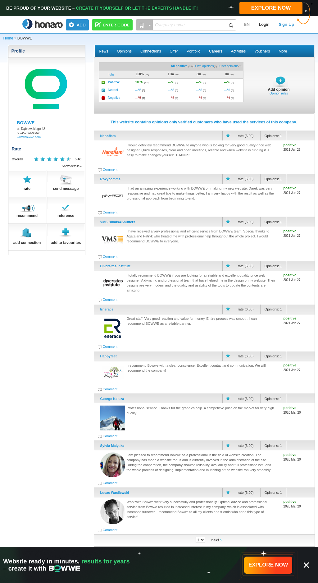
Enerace (107, 309)
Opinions (124, 51)
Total (111, 74)
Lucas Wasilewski (114, 492)
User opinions (229, 66)
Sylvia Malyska (112, 446)
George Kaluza (112, 399)
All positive (179, 66)
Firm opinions (204, 66)
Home (8, 38)
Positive (114, 82)
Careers (215, 51)
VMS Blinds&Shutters (117, 222)
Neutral (113, 90)
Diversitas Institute (115, 266)
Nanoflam (108, 136)
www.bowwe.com (29, 137)
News (103, 51)
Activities (238, 51)
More (283, 51)
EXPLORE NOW (271, 8)
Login (264, 24)
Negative (114, 97)
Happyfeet (108, 356)
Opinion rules (279, 93)
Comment (110, 169)
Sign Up (286, 24)
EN (247, 24)
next (216, 540)
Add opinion (279, 89)
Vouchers (262, 51)
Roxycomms (110, 179)
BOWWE (26, 122)
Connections (150, 51)
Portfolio (193, 51)
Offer (174, 51)
